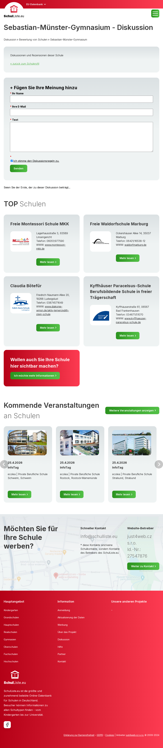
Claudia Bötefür (26, 285)
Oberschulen (11, 646)
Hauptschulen (11, 624)
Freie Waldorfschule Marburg (119, 223)
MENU (155, 13)
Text (15, 119)
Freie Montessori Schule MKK (39, 223)
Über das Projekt (67, 632)
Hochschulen (11, 661)
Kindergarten (11, 610)
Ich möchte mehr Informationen (34, 375)
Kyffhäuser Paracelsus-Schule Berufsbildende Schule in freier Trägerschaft (121, 291)
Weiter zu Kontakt (142, 566)
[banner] (14, 10)
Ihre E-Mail (19, 106)
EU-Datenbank (34, 4)
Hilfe (60, 646)
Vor (4, 464)
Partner (62, 654)
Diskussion (10, 39)
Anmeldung (64, 610)
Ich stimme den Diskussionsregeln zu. (36, 160)
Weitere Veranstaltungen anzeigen (131, 410)
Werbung (63, 624)
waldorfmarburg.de (135, 244)
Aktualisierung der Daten (71, 617)
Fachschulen (11, 654)
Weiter (159, 464)
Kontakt (62, 661)
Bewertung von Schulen (33, 39)
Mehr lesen (47, 262)
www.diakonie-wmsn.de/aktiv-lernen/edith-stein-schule (52, 310)
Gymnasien (10, 639)
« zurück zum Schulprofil (24, 63)
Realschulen (10, 632)
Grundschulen (11, 617)
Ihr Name (18, 93)
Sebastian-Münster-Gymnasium (68, 39)
